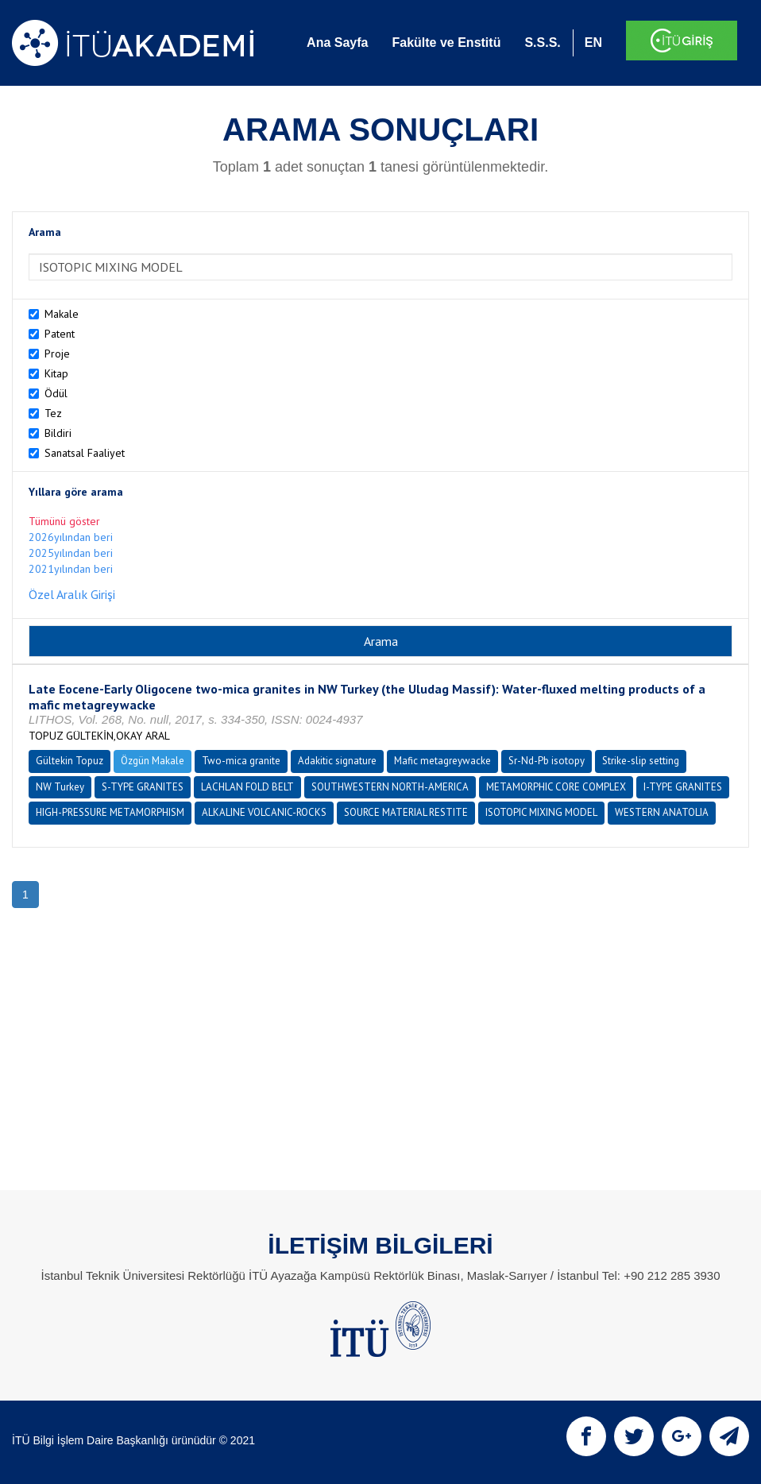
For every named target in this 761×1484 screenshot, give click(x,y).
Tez (53, 413)
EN (593, 42)
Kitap (56, 373)
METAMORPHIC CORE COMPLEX (556, 787)
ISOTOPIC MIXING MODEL (541, 812)
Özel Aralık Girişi (72, 594)
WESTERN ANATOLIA (662, 812)
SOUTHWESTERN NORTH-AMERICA (390, 787)
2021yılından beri (71, 569)
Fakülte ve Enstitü (446, 42)
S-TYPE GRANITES (142, 787)
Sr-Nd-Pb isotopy (546, 760)
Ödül (56, 393)
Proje (57, 353)
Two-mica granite (241, 760)
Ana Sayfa (337, 42)
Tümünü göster (64, 521)
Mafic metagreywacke (442, 760)
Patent (59, 334)
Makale (61, 314)
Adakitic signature (337, 760)
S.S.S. (542, 42)
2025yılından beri (71, 553)
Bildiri (57, 433)
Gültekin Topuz (69, 760)
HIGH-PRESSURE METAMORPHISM (110, 812)
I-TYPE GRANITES (682, 787)
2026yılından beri (71, 537)
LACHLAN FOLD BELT (247, 787)
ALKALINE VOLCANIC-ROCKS (264, 812)
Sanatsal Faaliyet (84, 453)
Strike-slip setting (640, 760)
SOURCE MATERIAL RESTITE (406, 812)
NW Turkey (60, 787)
